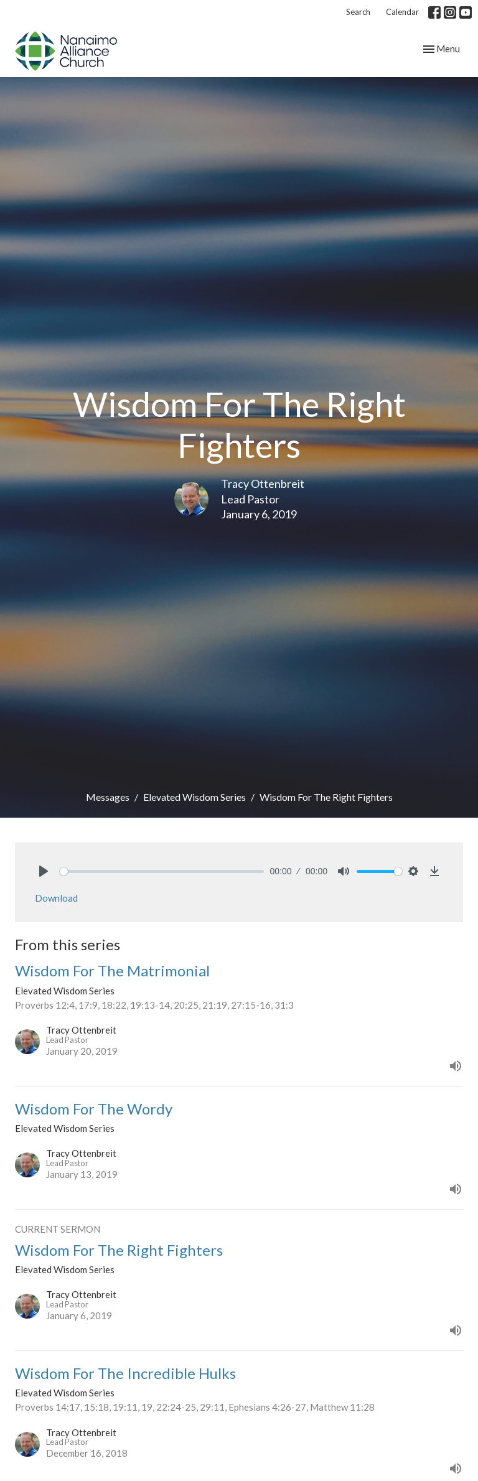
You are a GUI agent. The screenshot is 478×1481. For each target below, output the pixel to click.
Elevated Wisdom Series (194, 797)
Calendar (402, 12)
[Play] (44, 871)
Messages (107, 797)
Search (358, 12)
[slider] (162, 871)
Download (56, 898)
